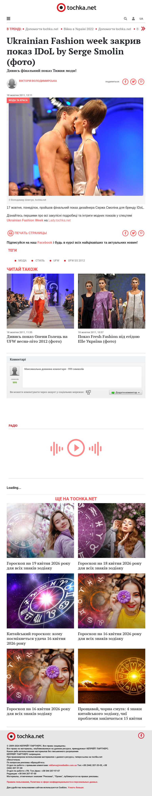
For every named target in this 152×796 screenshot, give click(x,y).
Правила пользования (18, 782)
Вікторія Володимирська (38, 80)
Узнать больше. (76, 787)
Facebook (44, 242)
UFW (56, 260)
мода (22, 260)
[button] (133, 18)
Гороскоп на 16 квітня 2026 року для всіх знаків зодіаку (110, 636)
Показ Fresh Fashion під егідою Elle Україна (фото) (109, 339)
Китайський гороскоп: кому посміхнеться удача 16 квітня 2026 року (36, 638)
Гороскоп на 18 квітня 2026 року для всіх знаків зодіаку (110, 566)
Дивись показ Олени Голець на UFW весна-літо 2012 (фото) (37, 339)
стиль (40, 260)
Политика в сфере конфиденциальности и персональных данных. (64, 782)
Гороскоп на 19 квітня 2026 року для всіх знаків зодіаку (38, 566)
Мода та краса (18, 100)
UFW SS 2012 (76, 260)
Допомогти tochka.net (42, 29)
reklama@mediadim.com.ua (63, 765)
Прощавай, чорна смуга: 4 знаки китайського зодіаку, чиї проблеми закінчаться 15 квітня (110, 713)
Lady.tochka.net (59, 220)
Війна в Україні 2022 (79, 29)
